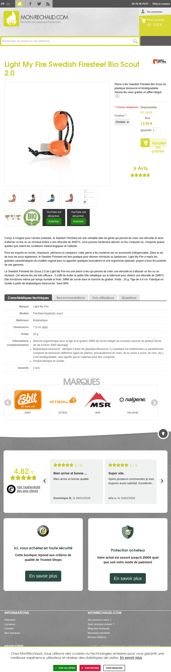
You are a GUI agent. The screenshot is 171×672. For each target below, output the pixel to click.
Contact (9, 628)
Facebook (30, 4)
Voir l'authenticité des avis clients (28, 489)
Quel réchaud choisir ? (101, 624)
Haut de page (163, 433)
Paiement (9, 619)
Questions (129, 297)
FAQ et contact (161, 3)
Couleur (120, 115)
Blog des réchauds (99, 628)
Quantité (145, 130)
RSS (48, 4)
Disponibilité (145, 107)
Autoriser (54, 221)
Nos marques (12, 633)
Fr (2, 3)
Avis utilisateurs (103, 297)
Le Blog (19, 4)
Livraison (9, 624)
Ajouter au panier (159, 143)
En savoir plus (43, 576)
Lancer (135, 41)
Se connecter (154, 11)
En (8, 3)
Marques (81, 381)
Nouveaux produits (99, 633)
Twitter (39, 4)
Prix (147, 118)
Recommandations (71, 297)
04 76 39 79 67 (140, 3)
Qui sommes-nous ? (99, 619)
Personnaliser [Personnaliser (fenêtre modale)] (114, 668)
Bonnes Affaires (97, 637)
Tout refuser (90, 668)
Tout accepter (65, 668)
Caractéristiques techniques (28, 297)
